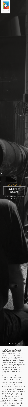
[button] (9, 343)
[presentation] (1, 172)
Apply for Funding (14, 202)
